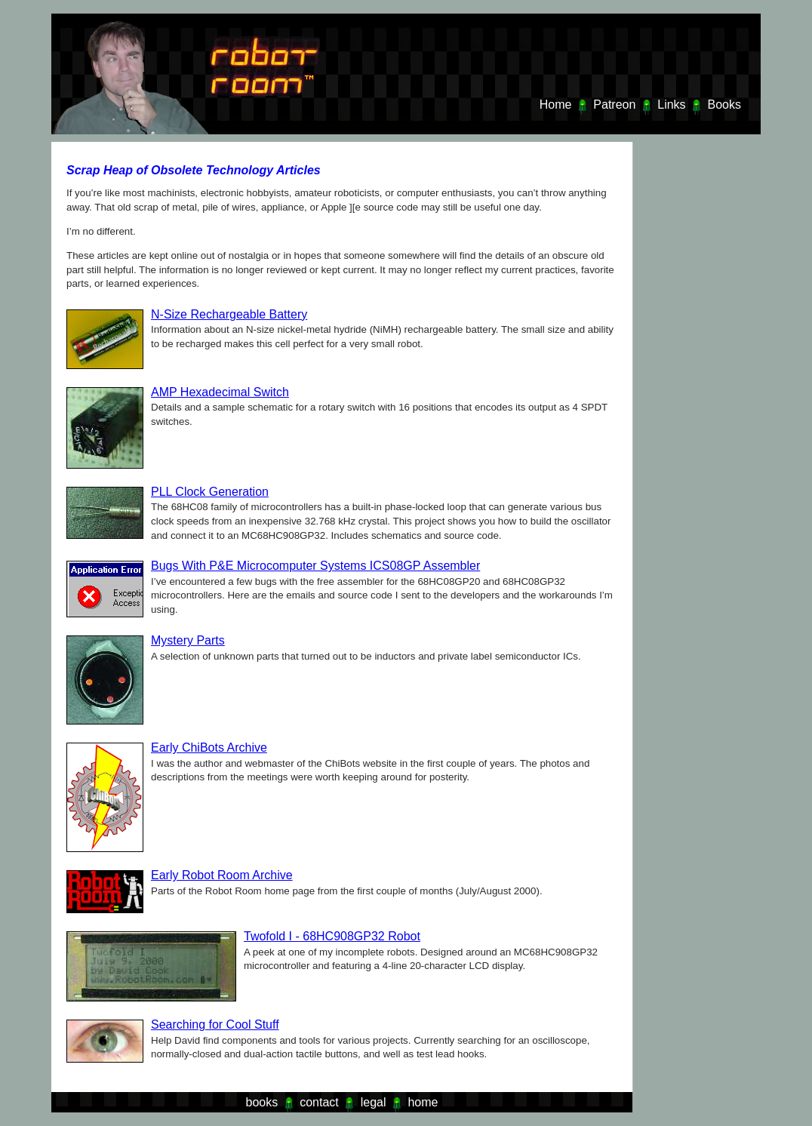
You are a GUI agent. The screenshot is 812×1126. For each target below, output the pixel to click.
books (262, 1102)
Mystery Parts (188, 640)
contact (319, 1102)
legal (373, 1102)
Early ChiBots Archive (209, 747)
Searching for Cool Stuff (215, 1024)
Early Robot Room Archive (222, 875)
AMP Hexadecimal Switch (220, 392)
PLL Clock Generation (210, 491)
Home (556, 104)
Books (724, 104)
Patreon (614, 104)
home (423, 1102)
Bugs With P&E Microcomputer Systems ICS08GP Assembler (315, 565)
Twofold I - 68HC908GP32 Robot (332, 936)
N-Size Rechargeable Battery (229, 314)
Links (671, 104)
